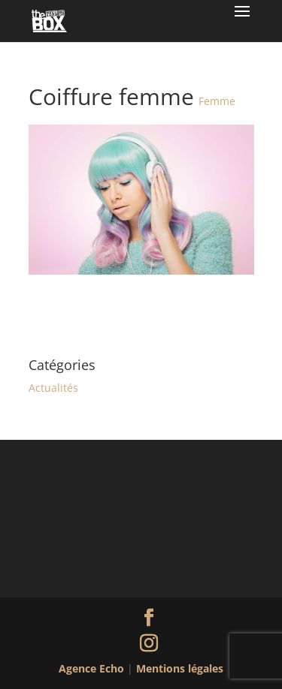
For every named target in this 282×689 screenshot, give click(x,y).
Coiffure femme (74, 311)
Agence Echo (93, 668)
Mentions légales (179, 668)
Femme (217, 101)
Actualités (53, 388)
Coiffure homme (206, 311)
